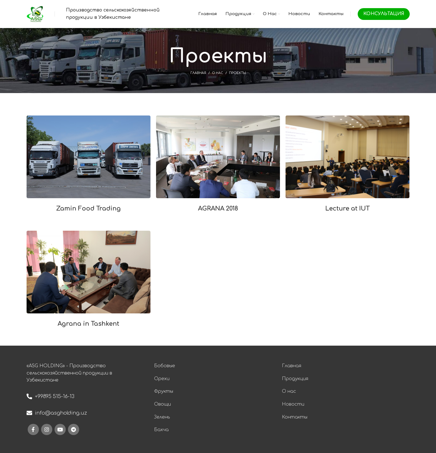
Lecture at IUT (347, 208)
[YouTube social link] (60, 429)
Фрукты (163, 391)
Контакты (294, 417)
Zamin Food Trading (88, 208)
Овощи (162, 404)
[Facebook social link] (33, 429)
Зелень (162, 417)
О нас (217, 73)
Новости (293, 404)
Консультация (383, 13)
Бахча (161, 429)
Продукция (295, 378)
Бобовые (164, 365)
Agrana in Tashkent (88, 323)
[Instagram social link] (46, 429)
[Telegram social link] (73, 429)
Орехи (161, 378)
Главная (198, 73)
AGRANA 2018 (218, 208)
